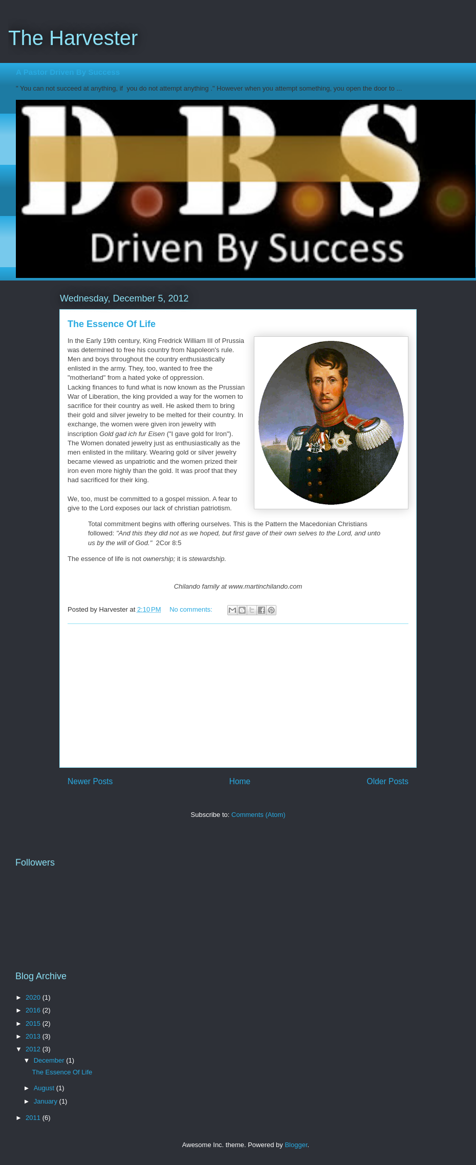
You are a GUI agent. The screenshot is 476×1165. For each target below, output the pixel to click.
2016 (34, 1010)
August (45, 1088)
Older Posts (387, 781)
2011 (34, 1117)
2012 (34, 1049)
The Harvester (73, 38)
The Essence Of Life (112, 324)
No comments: (191, 609)
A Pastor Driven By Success (68, 72)
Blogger (296, 1145)
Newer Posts (90, 781)
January (46, 1101)
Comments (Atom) (258, 814)
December (50, 1060)
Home (240, 781)
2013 (34, 1036)
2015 (34, 1023)
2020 (34, 997)
